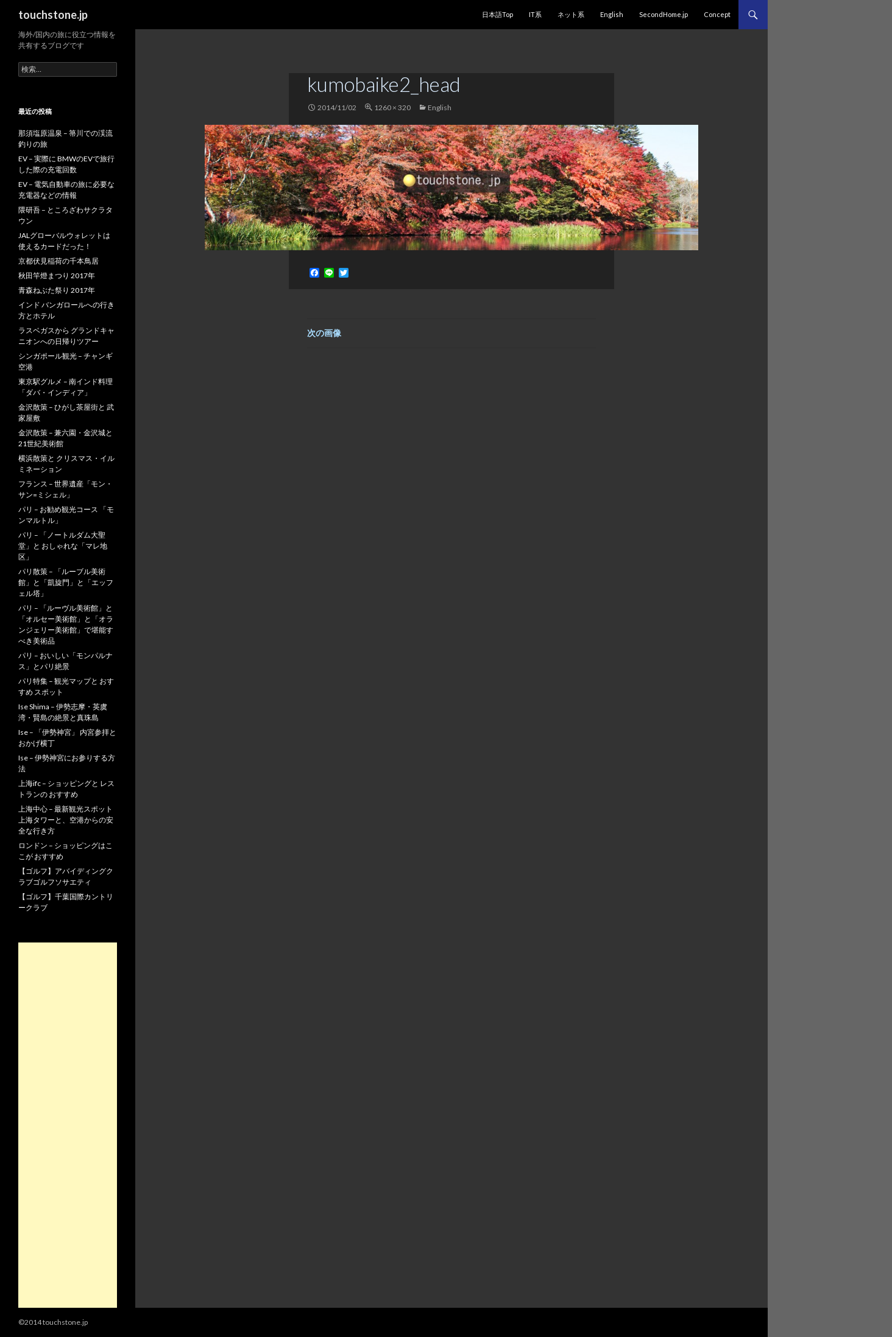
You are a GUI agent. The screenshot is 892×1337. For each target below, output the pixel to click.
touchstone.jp (53, 14)
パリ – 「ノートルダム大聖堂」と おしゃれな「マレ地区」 (62, 545)
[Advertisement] (67, 1125)
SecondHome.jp (663, 14)
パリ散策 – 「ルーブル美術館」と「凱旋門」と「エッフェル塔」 (65, 582)
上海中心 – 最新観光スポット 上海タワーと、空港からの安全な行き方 (65, 819)
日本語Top (497, 14)
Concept (717, 14)
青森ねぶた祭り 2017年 (56, 290)
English (611, 14)
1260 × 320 (392, 107)
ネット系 (571, 14)
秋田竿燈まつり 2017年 (56, 275)
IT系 (535, 14)
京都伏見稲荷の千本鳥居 (58, 260)
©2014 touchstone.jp (53, 1322)
